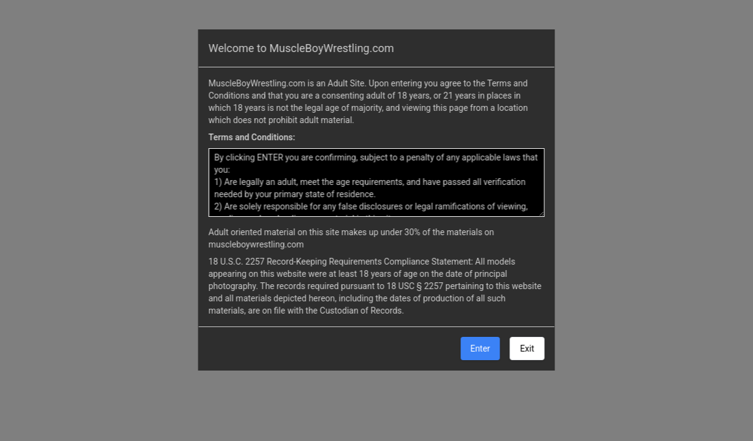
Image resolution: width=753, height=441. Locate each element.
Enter (480, 348)
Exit (527, 348)
